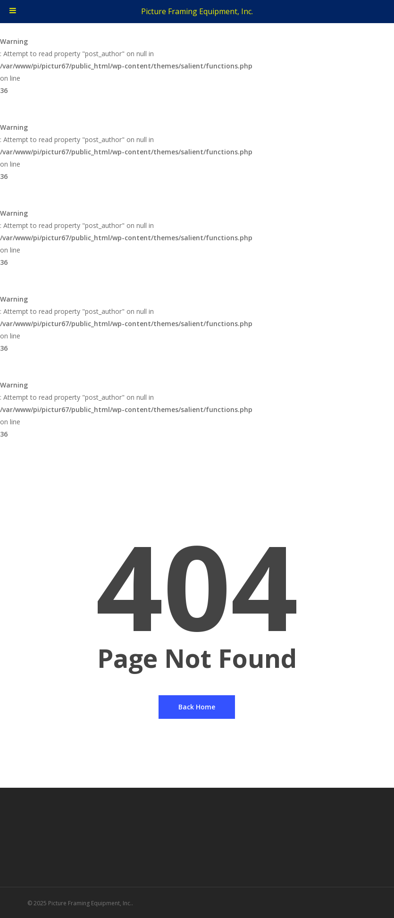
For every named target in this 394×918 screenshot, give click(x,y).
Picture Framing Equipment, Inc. (197, 11)
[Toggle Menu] (12, 11)
